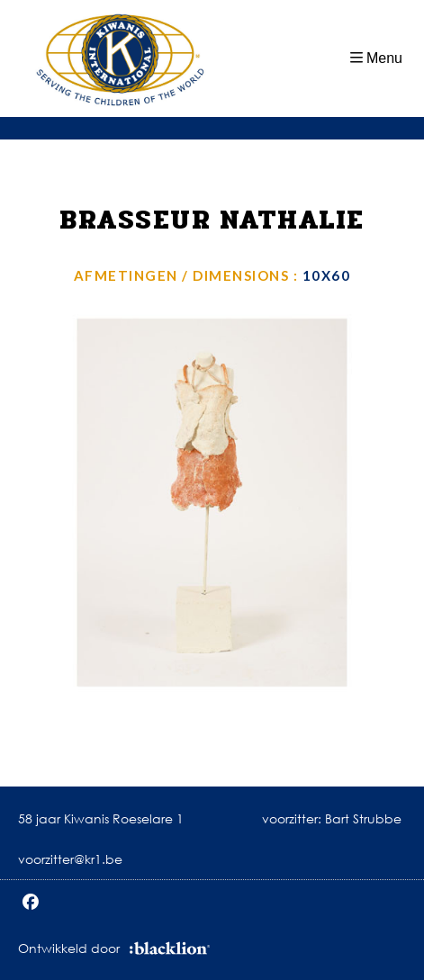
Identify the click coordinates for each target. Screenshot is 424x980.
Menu (384, 58)
